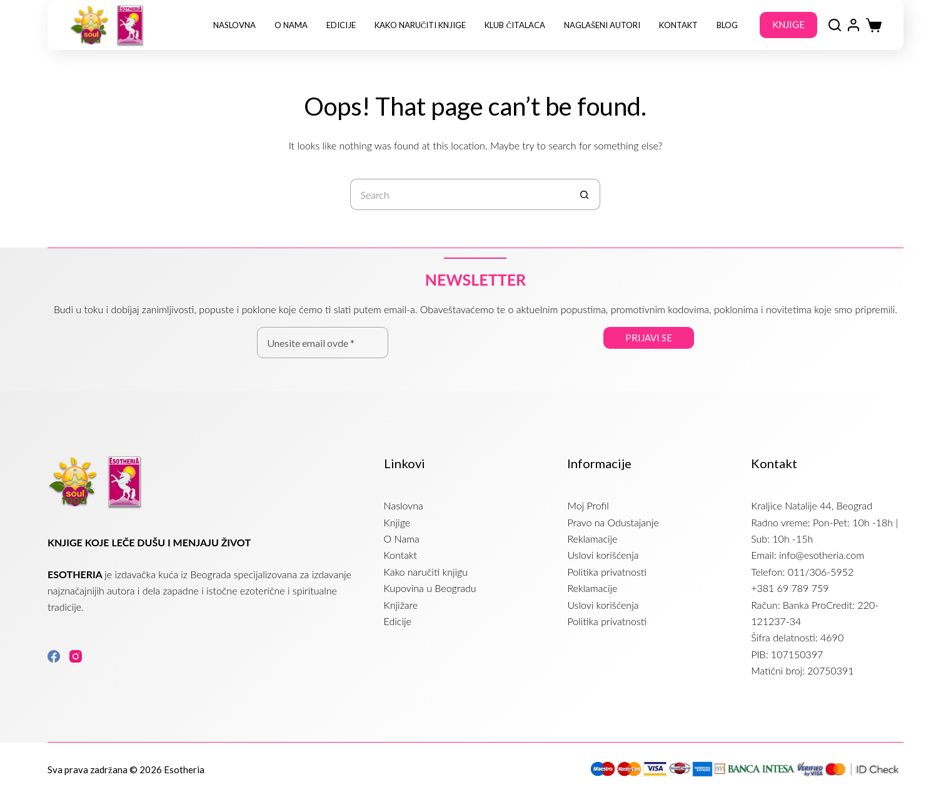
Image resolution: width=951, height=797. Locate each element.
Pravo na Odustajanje (612, 522)
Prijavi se (648, 337)
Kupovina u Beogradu (430, 588)
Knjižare (401, 605)
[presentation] (496, 357)
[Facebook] (54, 656)
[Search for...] (459, 194)
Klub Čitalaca (515, 25)
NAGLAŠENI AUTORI (602, 25)
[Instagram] (75, 656)
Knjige (397, 522)
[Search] (834, 25)
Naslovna (234, 25)
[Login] (853, 25)
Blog (727, 25)
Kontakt (678, 25)
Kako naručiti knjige (420, 25)
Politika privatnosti (607, 572)
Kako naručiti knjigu (426, 572)
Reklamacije (592, 538)
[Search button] (584, 194)
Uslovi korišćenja (602, 555)
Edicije (341, 25)
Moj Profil (587, 505)
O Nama (291, 25)
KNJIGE (788, 24)
